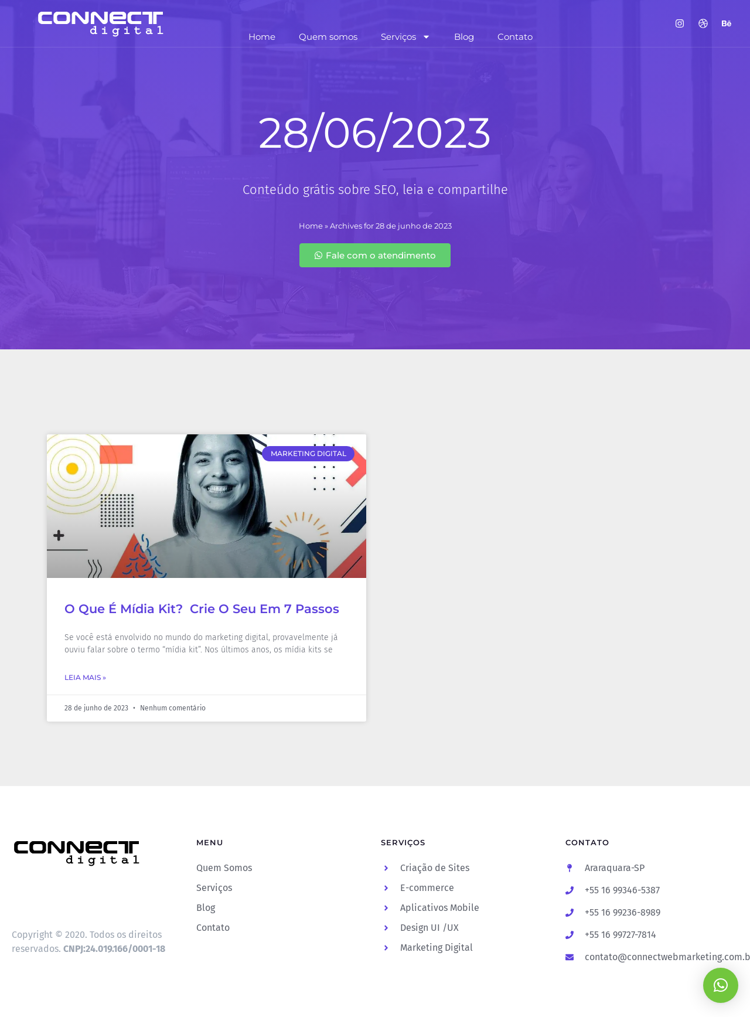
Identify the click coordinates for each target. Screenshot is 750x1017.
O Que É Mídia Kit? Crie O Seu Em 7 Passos (201, 608)
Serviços (406, 36)
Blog (464, 36)
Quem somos (328, 36)
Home (261, 36)
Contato (515, 36)
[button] (720, 985)
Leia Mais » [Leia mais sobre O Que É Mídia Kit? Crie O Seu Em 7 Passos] (85, 677)
